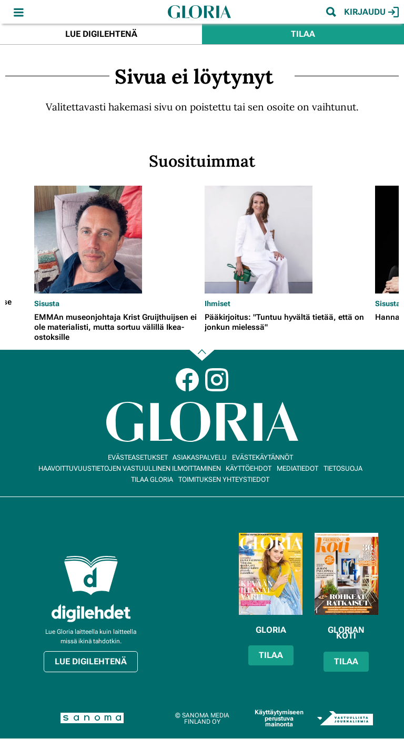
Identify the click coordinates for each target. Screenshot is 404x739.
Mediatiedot (297, 468)
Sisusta (46, 303)
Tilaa (303, 34)
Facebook (187, 379)
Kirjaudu (371, 12)
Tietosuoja (343, 468)
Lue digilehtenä (101, 34)
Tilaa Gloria (152, 479)
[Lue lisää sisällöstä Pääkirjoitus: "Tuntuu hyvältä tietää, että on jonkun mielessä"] (287, 239)
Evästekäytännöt (262, 457)
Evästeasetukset (138, 457)
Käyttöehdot (248, 468)
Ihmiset (217, 303)
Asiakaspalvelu (200, 457)
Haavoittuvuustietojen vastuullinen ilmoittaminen (129, 468)
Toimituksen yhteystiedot (223, 479)
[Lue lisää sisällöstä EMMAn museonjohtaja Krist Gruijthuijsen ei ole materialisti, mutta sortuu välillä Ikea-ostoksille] (116, 239)
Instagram (216, 379)
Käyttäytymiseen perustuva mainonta (279, 718)
